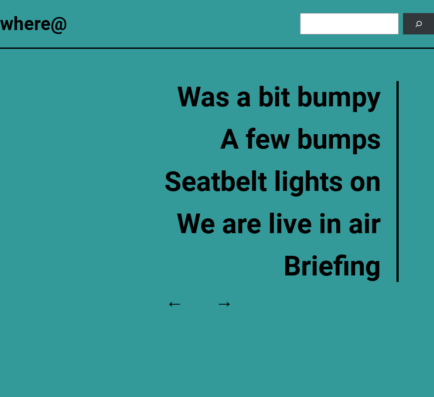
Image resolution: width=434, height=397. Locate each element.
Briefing (332, 266)
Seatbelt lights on (272, 181)
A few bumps (300, 139)
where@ (33, 23)
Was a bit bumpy (279, 97)
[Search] (418, 23)
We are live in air (279, 224)
